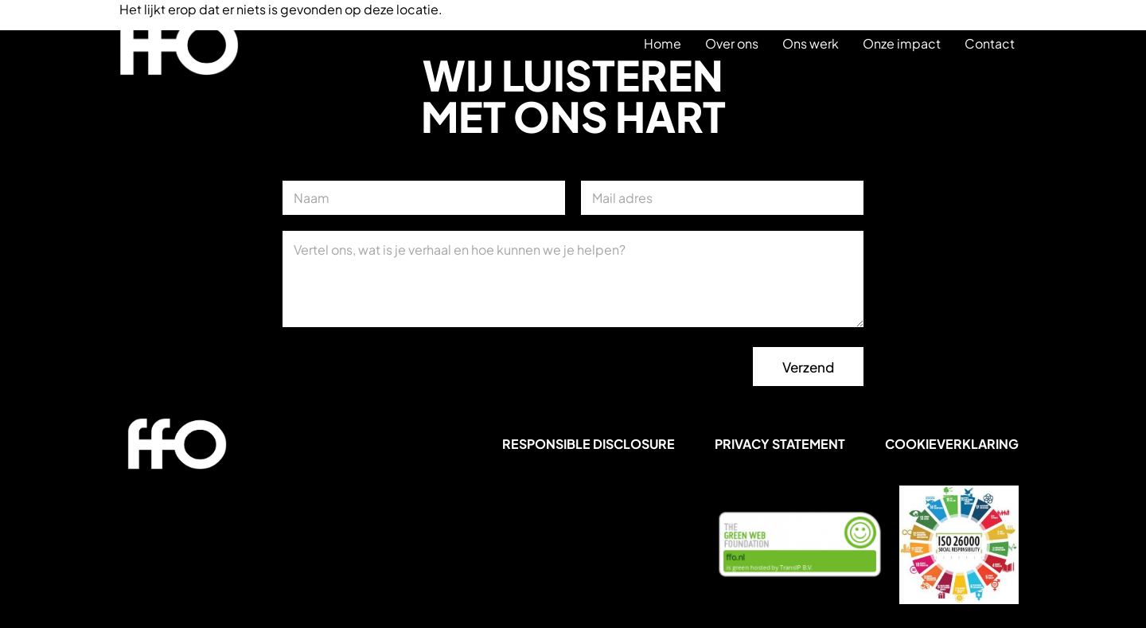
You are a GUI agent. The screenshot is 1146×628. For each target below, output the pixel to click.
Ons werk (810, 43)
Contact (990, 43)
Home (662, 43)
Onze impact (902, 43)
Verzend (808, 367)
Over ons (731, 43)
